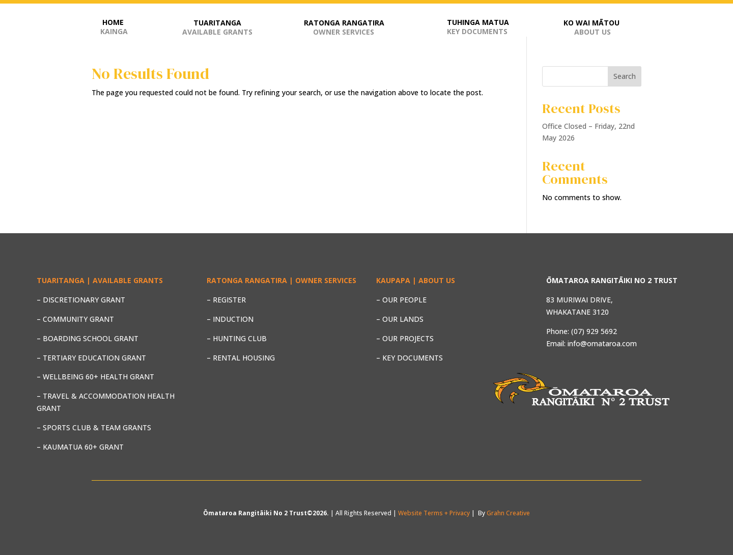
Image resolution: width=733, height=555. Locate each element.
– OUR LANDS (400, 319)
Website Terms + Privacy (434, 513)
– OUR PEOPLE (401, 299)
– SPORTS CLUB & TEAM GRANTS (94, 427)
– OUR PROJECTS (405, 338)
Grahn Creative (508, 513)
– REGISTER (226, 299)
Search (624, 76)
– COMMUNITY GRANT (75, 319)
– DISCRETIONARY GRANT (81, 299)
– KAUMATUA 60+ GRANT (80, 447)
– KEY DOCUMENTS (409, 358)
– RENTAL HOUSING (241, 358)
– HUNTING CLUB (237, 338)
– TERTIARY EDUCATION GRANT (91, 358)
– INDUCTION (230, 319)
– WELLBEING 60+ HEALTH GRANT (95, 376)
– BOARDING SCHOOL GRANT (87, 338)
